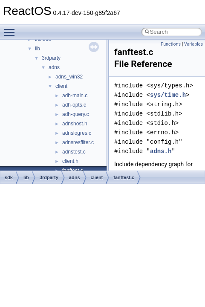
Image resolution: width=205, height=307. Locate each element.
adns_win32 (69, 77)
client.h (70, 161)
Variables (193, 44)
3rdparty (51, 58)
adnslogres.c (76, 133)
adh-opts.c (74, 105)
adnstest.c (74, 152)
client (61, 86)
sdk (9, 177)
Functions (171, 44)
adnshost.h (74, 124)
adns (54, 67)
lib (37, 49)
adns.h (160, 151)
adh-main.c (74, 95)
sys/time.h (168, 95)
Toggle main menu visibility (11, 28)
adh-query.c (75, 114)
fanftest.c (123, 177)
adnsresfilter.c (78, 142)
